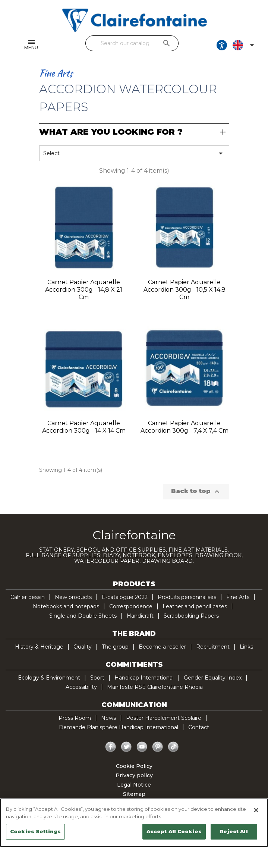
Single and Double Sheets (83, 615)
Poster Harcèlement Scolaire (163, 718)
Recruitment (213, 646)
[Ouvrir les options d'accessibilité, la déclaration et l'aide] (222, 45)
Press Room (75, 718)
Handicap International (144, 677)
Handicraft (140, 615)
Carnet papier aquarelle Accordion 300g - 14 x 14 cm (84, 427)
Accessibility (81, 687)
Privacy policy (134, 775)
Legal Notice (134, 784)
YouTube (142, 747)
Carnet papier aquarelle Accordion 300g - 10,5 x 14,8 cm (185, 290)
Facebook (111, 747)
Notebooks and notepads (66, 606)
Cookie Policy (134, 766)
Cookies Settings (35, 831)
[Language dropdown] (245, 45)
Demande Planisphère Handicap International (118, 727)
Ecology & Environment (49, 677)
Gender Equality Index (213, 677)
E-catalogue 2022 (125, 597)
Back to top (196, 491)
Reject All (233, 831)
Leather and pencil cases (195, 606)
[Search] (132, 43)
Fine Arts (237, 597)
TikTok (173, 747)
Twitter (126, 747)
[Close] (256, 810)
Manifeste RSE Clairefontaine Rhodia (155, 687)
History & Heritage (39, 646)
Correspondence (130, 606)
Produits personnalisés (187, 597)
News (108, 718)
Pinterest (158, 747)
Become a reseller (162, 646)
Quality (82, 646)
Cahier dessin (27, 597)
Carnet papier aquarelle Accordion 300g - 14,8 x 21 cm (83, 290)
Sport (97, 677)
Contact (198, 727)
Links (246, 646)
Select (134, 153)
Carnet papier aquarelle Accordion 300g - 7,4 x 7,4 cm (184, 427)
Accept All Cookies (174, 831)
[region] (134, 822)
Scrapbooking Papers (191, 615)
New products (73, 597)
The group (115, 646)
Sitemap (134, 794)
